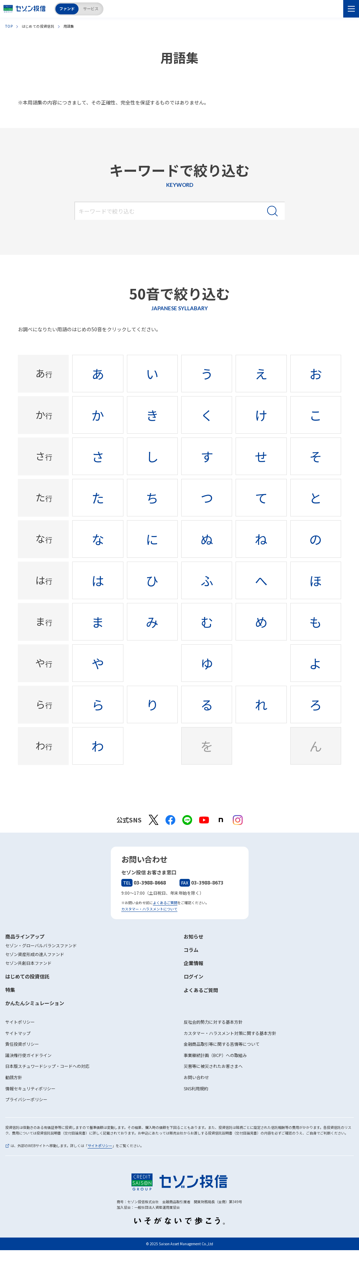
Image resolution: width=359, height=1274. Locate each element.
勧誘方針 (13, 1077)
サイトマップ (18, 1033)
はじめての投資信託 (27, 976)
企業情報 (193, 963)
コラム (191, 949)
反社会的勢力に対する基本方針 (213, 1022)
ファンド (67, 8)
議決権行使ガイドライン (28, 1055)
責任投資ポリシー (22, 1044)
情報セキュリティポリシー (30, 1088)
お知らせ (193, 936)
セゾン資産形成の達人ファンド (34, 954)
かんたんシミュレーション (34, 1003)
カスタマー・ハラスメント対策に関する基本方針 (230, 1033)
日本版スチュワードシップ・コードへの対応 (47, 1066)
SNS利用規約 (196, 1088)
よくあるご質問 (165, 902)
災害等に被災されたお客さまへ (213, 1066)
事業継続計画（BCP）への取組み (215, 1055)
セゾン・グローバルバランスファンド (41, 945)
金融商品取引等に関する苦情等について (221, 1044)
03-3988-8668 (143, 882)
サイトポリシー (20, 1022)
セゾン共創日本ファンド (28, 963)
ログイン (193, 976)
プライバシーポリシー (26, 1099)
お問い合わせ (196, 1077)
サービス (91, 8)
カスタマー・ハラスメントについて (149, 909)
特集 (10, 989)
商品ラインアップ (25, 936)
